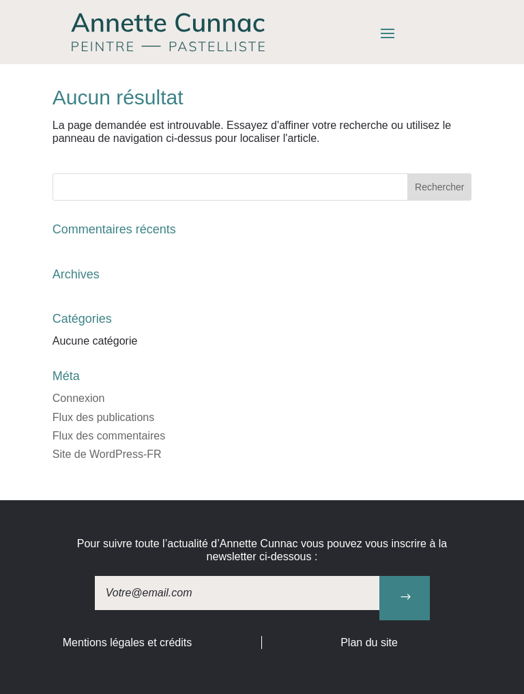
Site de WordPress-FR (107, 454)
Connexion (79, 398)
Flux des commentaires (109, 436)
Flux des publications (103, 417)
